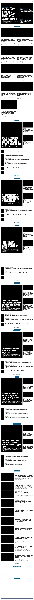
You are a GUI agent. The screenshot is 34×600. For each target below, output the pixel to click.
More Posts (17, 563)
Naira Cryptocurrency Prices (30, 598)
